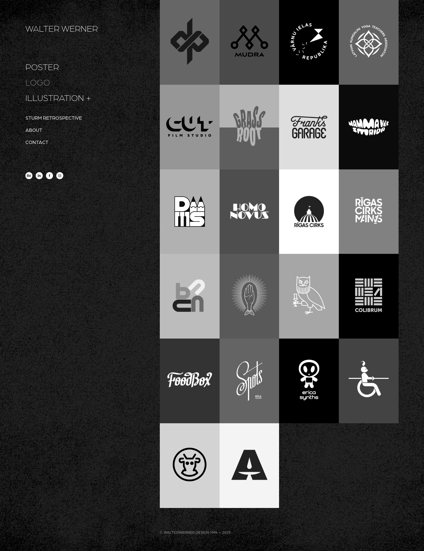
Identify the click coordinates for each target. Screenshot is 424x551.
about (33, 130)
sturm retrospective (53, 117)
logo (37, 82)
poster (42, 66)
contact (36, 142)
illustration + (58, 97)
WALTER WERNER (61, 28)
